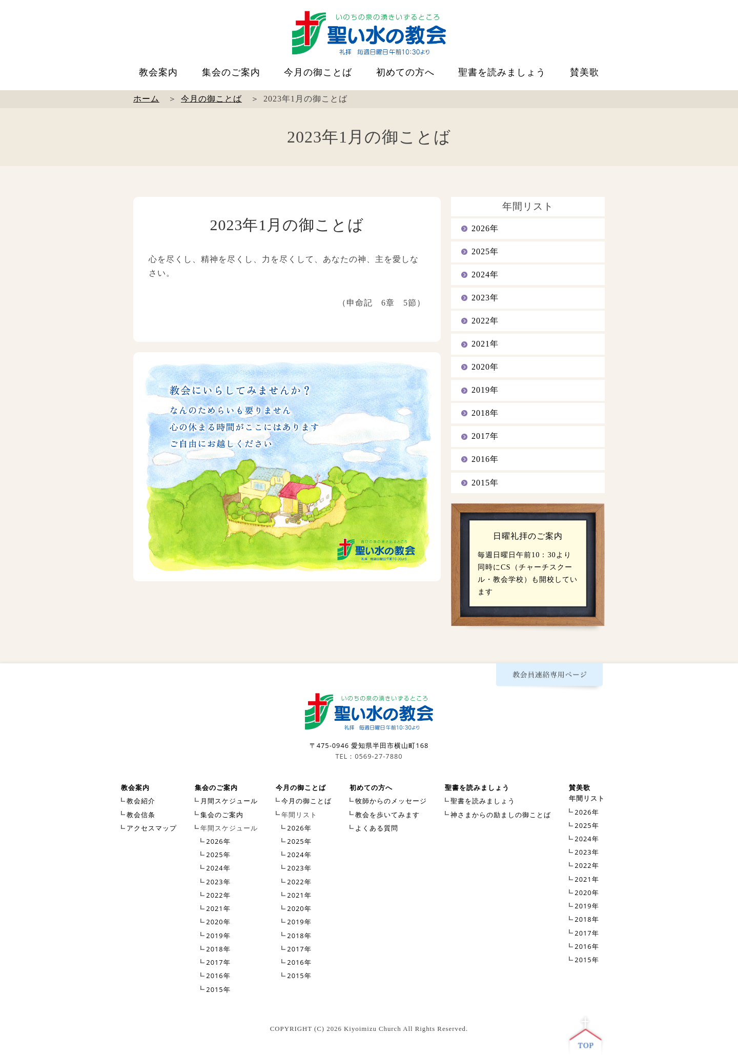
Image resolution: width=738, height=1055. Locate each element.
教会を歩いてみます (387, 814)
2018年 (485, 413)
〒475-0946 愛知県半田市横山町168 (369, 745)
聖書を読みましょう (502, 72)
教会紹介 (141, 800)
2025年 (485, 251)
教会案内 (158, 72)
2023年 (485, 297)
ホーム (146, 98)
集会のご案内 (231, 72)
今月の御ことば (318, 72)
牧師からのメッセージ (391, 800)
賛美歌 (584, 72)
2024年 (485, 274)
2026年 (485, 228)
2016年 (485, 459)
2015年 (485, 482)
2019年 (485, 390)
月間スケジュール (229, 800)
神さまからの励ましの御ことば (500, 814)
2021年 (485, 343)
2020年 (485, 366)
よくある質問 (376, 828)
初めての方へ (405, 72)
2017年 (485, 436)
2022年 (485, 320)
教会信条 (141, 814)
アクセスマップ (152, 828)
